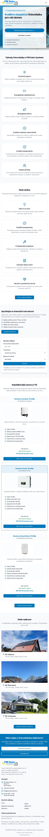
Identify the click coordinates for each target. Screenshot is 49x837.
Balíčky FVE (28, 806)
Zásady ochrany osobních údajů (24, 832)
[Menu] (46, 2)
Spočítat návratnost (10, 331)
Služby (26, 803)
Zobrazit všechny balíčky (24, 605)
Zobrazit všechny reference (24, 726)
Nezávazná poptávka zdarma (24, 30)
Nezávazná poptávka (24, 748)
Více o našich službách (24, 297)
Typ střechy (6, 350)
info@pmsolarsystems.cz (10, 791)
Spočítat (24, 363)
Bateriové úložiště (8, 356)
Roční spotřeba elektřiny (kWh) (11, 343)
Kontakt (27, 808)
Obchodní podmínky (24, 835)
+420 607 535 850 (9, 788)
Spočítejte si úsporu (24, 35)
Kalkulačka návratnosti (7, 806)
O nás (3, 803)
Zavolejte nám (24, 753)
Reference (4, 808)
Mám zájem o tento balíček (24, 458)
